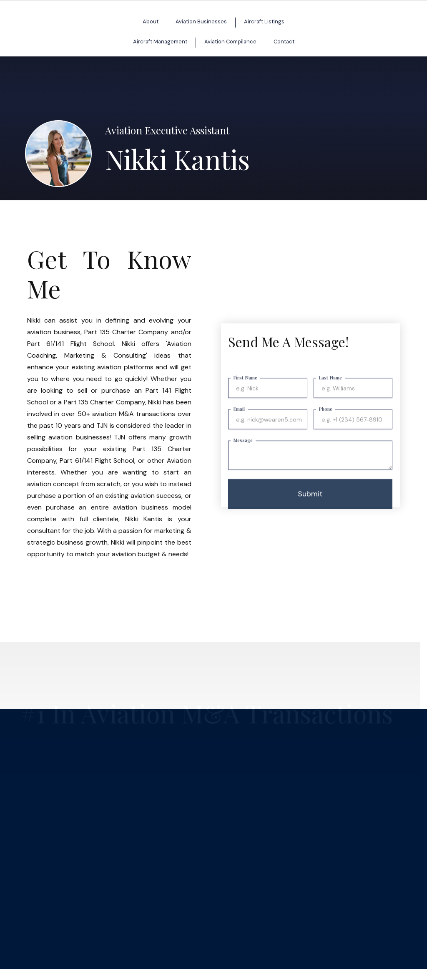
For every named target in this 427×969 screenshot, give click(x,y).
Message (243, 447)
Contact (284, 41)
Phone (325, 416)
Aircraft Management (160, 41)
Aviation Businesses (201, 21)
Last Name (330, 385)
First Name (245, 385)
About (150, 21)
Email (239, 416)
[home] (205, 33)
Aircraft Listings (264, 21)
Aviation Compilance (230, 41)
